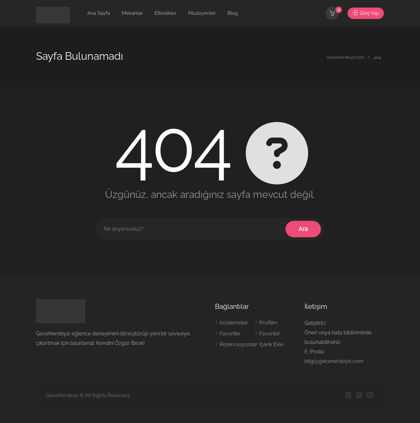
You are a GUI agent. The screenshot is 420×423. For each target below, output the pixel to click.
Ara (303, 228)
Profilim (268, 323)
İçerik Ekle (271, 344)
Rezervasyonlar (238, 344)
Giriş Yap (365, 13)
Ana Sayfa (98, 13)
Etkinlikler (166, 13)
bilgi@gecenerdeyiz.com (334, 361)
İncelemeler (234, 323)
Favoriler (230, 333)
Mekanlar (132, 13)
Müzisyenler (202, 13)
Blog (232, 13)
